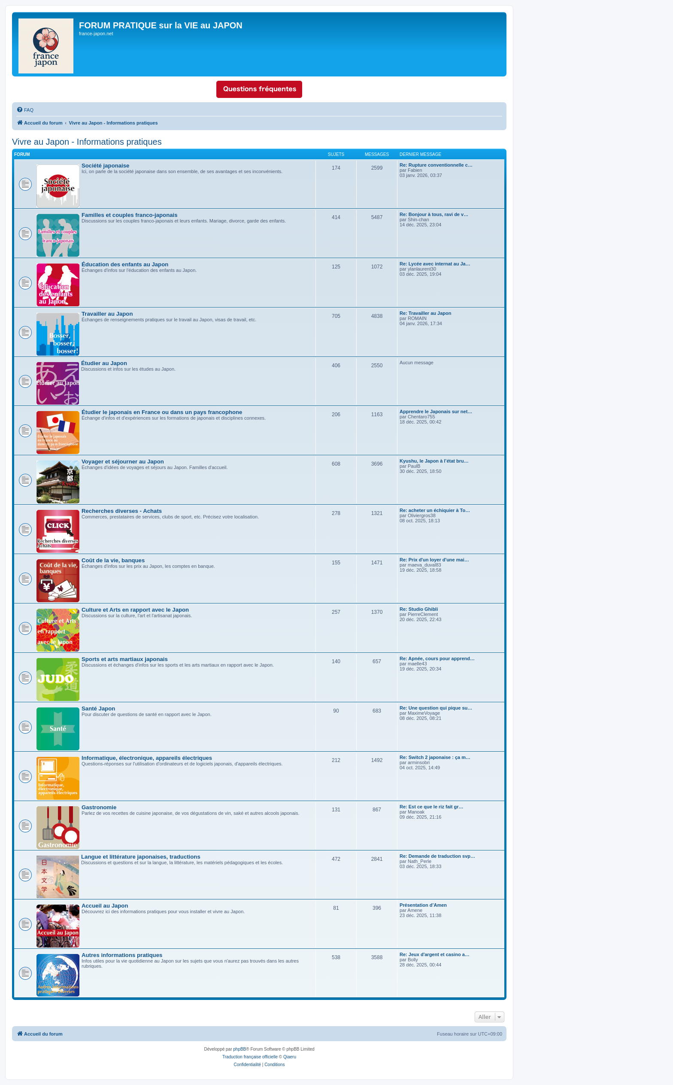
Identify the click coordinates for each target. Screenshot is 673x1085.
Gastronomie (99, 807)
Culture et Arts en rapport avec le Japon (135, 610)
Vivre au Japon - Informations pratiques (87, 141)
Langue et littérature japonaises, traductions (140, 856)
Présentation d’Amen (423, 905)
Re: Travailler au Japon (425, 313)
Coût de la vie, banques (113, 560)
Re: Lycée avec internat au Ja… (435, 263)
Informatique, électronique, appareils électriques (147, 758)
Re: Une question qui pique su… (436, 707)
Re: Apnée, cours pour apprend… (437, 658)
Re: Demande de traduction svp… (437, 856)
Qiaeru (289, 1057)
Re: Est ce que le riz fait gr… (432, 806)
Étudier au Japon (104, 363)
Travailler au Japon (107, 314)
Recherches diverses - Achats (122, 511)
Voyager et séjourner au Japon (123, 461)
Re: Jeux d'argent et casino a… (435, 954)
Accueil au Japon (105, 905)
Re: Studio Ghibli (419, 609)
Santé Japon (98, 708)
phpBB (239, 1049)
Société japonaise (105, 165)
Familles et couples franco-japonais (130, 215)
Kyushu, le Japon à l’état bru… (434, 460)
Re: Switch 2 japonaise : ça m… (435, 757)
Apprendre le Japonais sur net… (436, 411)
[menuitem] (24, 110)
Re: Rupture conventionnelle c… (436, 165)
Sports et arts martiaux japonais (125, 659)
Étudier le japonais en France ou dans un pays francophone (162, 412)
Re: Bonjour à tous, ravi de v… (434, 214)
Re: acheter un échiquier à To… (435, 510)
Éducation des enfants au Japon (125, 264)
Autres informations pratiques (122, 955)
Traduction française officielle (250, 1057)
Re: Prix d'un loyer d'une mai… (434, 559)
